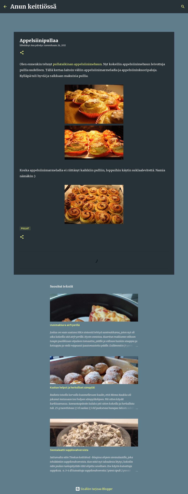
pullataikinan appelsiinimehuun (77, 64)
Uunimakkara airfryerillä (65, 325)
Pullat (25, 228)
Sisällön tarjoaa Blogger (94, 489)
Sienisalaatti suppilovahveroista (69, 450)
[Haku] (61, 6)
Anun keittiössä (33, 6)
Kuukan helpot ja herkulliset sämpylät (72, 387)
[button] (22, 52)
